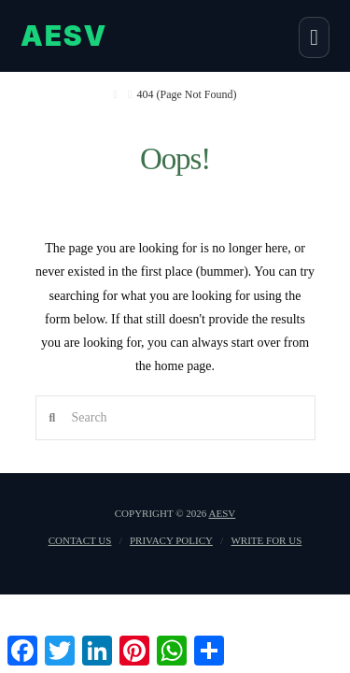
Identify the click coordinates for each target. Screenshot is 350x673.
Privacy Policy (171, 540)
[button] (314, 37)
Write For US (266, 540)
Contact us (80, 540)
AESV (222, 513)
